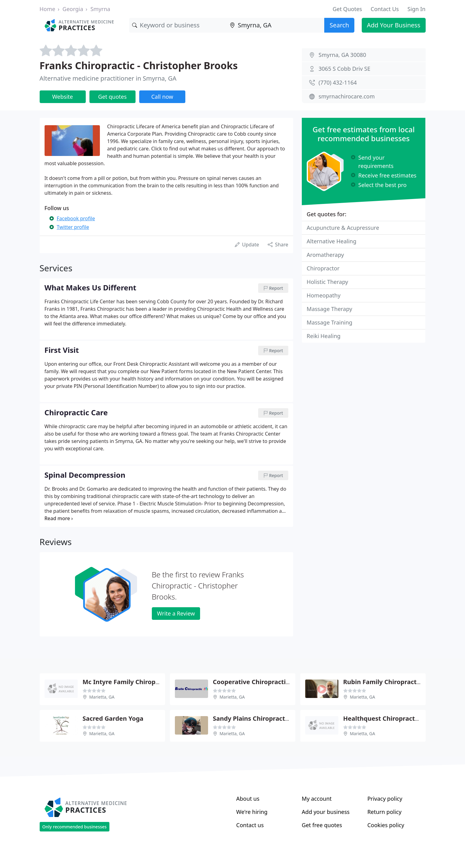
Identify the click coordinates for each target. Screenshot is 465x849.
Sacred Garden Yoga (113, 718)
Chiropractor (323, 268)
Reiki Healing (324, 336)
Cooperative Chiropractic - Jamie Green (272, 682)
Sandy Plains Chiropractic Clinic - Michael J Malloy (288, 718)
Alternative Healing (332, 241)
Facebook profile (76, 218)
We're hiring (252, 811)
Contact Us (385, 9)
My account (317, 798)
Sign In (417, 9)
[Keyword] (178, 25)
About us (248, 798)
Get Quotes (347, 9)
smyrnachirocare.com (347, 96)
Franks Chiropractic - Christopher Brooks (139, 65)
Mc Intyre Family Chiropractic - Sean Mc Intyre (153, 682)
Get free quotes (322, 825)
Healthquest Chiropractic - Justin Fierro (403, 718)
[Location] (276, 25)
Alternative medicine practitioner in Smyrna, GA (108, 78)
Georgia (72, 9)
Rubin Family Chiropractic (382, 682)
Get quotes (112, 96)
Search (339, 25)
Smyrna (100, 9)
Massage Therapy (329, 309)
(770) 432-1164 (338, 82)
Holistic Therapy (327, 281)
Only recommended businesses (74, 827)
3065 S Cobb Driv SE (344, 68)
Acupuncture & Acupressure (343, 227)
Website (62, 96)
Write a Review (176, 613)
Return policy (384, 811)
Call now (162, 96)
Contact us (250, 825)
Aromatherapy (325, 254)
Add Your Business (393, 25)
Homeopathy (324, 295)
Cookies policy (385, 825)
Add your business (326, 811)
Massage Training (330, 322)
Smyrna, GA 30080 (342, 54)
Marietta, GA (101, 697)
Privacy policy (384, 798)
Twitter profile (73, 227)
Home (47, 9)
